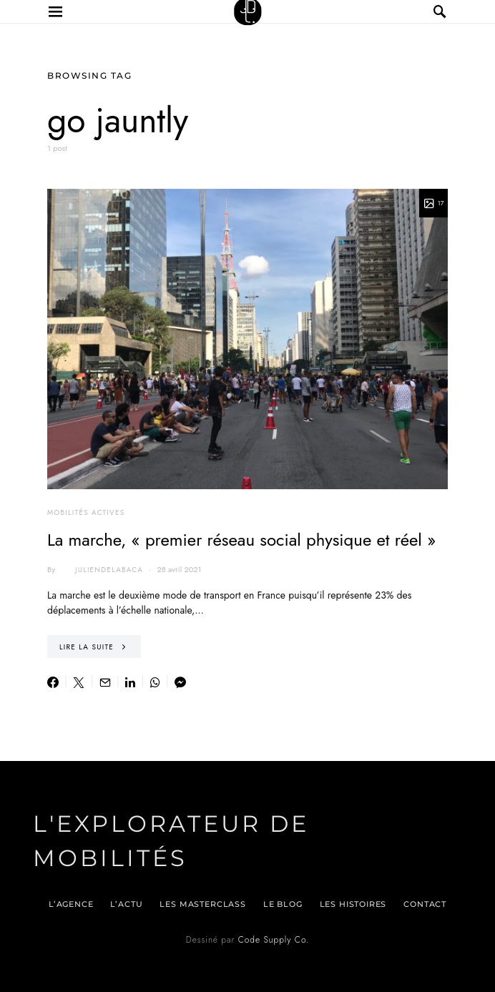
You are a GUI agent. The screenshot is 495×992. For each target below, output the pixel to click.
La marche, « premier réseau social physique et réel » (241, 539)
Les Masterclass (202, 904)
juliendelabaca (100, 569)
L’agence (71, 904)
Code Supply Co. (273, 939)
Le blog (283, 904)
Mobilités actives (85, 512)
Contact (424, 904)
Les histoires (353, 904)
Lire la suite (86, 647)
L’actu (126, 904)
